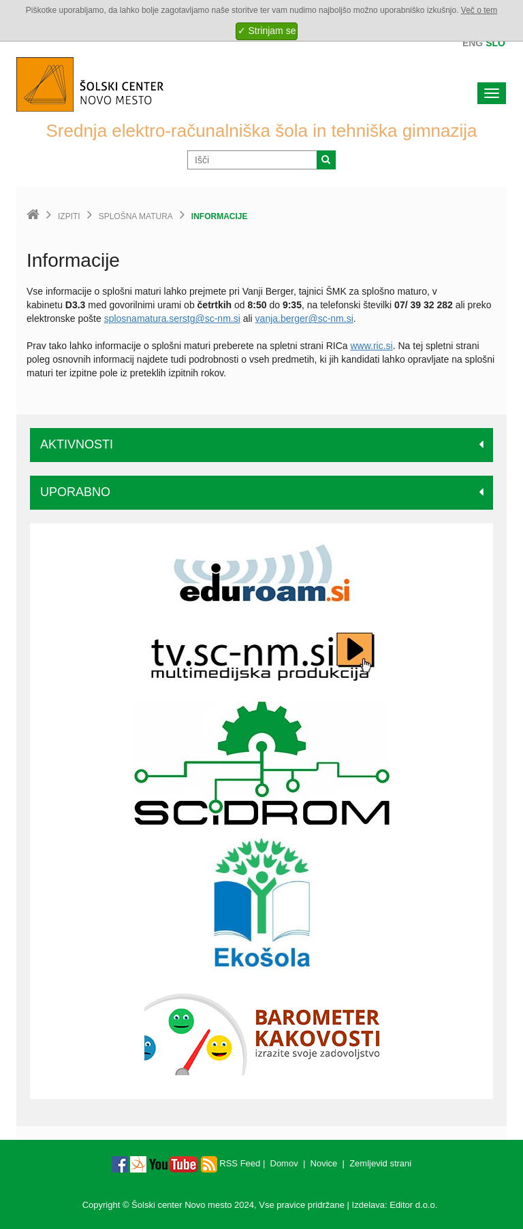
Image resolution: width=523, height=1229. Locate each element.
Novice (324, 1163)
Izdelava (368, 1205)
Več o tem (479, 10)
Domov (284, 1163)
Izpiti (69, 216)
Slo (495, 42)
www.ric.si (371, 345)
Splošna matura (136, 216)
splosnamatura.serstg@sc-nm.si (172, 318)
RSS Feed (231, 1163)
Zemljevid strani (380, 1163)
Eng (472, 42)
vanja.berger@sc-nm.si (304, 318)
